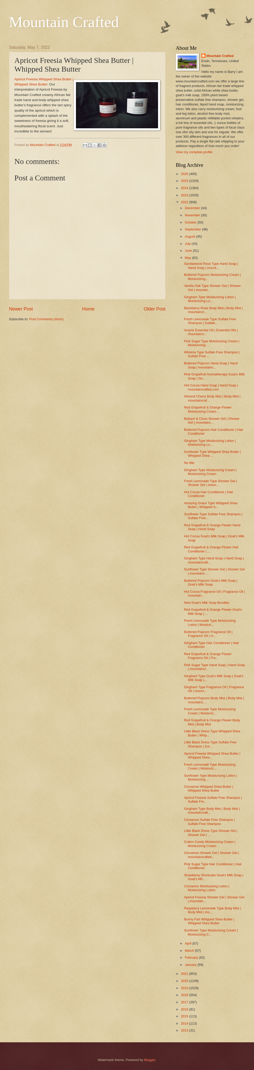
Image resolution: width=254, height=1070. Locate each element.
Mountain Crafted (64, 22)
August (190, 236)
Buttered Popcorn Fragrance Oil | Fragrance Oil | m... (208, 634)
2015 (185, 1016)
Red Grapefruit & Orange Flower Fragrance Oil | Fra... (207, 656)
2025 (185, 181)
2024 (185, 188)
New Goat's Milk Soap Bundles (206, 603)
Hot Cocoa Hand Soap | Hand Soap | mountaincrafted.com (211, 387)
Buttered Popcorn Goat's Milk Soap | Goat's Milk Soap (210, 582)
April (188, 943)
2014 (185, 1023)
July (188, 244)
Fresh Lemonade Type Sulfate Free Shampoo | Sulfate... (210, 321)
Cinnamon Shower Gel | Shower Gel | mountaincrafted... (211, 855)
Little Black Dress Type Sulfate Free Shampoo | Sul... (210, 744)
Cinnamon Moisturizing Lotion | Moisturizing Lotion (206, 888)
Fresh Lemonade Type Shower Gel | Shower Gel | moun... (210, 483)
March (190, 950)
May (188, 258)
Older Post (154, 309)
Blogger (149, 1060)
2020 (185, 981)
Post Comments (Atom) (46, 319)
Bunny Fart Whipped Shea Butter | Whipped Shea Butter (209, 921)
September (193, 229)
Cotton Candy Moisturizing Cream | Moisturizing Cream (209, 844)
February (192, 957)
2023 (185, 195)
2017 (185, 1002)
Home (88, 309)
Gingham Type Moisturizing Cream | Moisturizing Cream (210, 472)
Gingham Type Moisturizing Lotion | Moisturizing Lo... (210, 299)
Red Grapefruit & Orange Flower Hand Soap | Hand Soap (212, 527)
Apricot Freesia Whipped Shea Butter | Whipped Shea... (212, 755)
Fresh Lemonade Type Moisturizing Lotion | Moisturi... (210, 622)
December (193, 208)
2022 (185, 202)
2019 (185, 988)
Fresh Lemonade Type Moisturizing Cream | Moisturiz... (210, 711)
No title (189, 463)
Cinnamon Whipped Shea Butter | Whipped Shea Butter (208, 788)
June (189, 250)
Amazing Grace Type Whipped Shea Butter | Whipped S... (210, 505)
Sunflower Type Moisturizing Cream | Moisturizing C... (211, 932)
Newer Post (21, 309)
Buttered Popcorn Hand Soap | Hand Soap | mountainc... (211, 365)
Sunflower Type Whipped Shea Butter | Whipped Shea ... (212, 454)
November (193, 215)
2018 (185, 995)
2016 (185, 1009)
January (191, 965)
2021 (185, 974)
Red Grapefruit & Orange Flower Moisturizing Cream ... (207, 409)
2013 (185, 1030)
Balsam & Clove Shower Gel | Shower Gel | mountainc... (212, 420)
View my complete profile (194, 152)
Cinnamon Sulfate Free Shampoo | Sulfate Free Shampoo (209, 821)
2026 (185, 174)
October (191, 222)
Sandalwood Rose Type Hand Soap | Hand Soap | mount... (211, 265)
